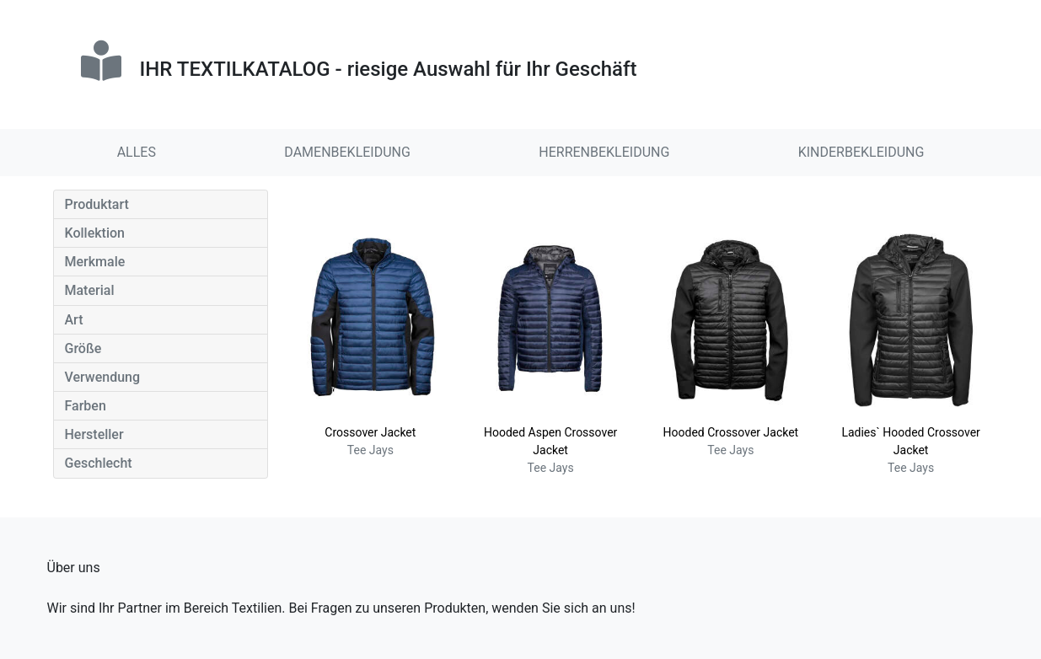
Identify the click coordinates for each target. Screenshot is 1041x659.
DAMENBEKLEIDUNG (347, 152)
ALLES (136, 152)
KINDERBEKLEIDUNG (861, 152)
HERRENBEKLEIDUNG (604, 152)
